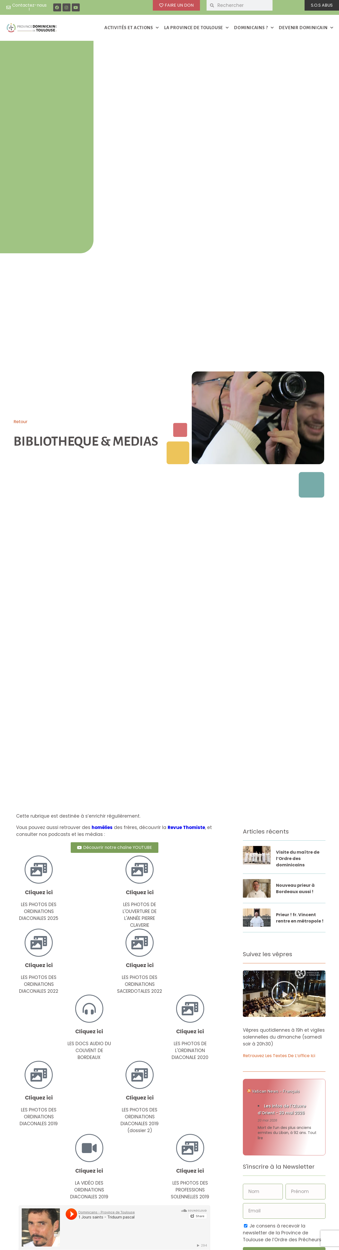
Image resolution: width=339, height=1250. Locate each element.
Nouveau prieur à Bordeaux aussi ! (295, 888)
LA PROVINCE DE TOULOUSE (196, 28)
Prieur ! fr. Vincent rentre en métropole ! (300, 918)
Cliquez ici (39, 892)
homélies (102, 827)
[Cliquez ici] (39, 870)
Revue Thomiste (186, 827)
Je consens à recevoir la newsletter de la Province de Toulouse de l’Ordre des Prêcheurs (282, 1233)
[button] (284, 994)
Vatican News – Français (276, 1091)
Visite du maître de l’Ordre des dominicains (297, 858)
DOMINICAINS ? (254, 28)
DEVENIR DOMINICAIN (306, 28)
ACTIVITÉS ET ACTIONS (131, 28)
